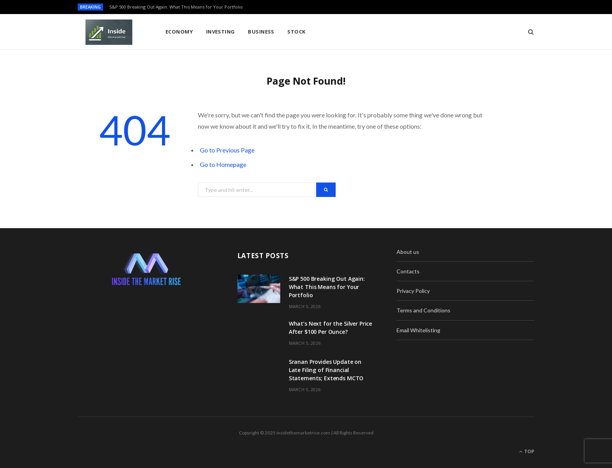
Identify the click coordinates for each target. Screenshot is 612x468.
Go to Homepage (223, 164)
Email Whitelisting (418, 330)
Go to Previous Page (227, 150)
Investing (220, 31)
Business (261, 31)
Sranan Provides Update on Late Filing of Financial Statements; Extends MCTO (326, 370)
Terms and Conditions (423, 310)
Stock (296, 31)
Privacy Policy (413, 290)
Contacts (408, 271)
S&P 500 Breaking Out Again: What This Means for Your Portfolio (176, 7)
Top (526, 451)
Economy (179, 31)
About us (408, 251)
